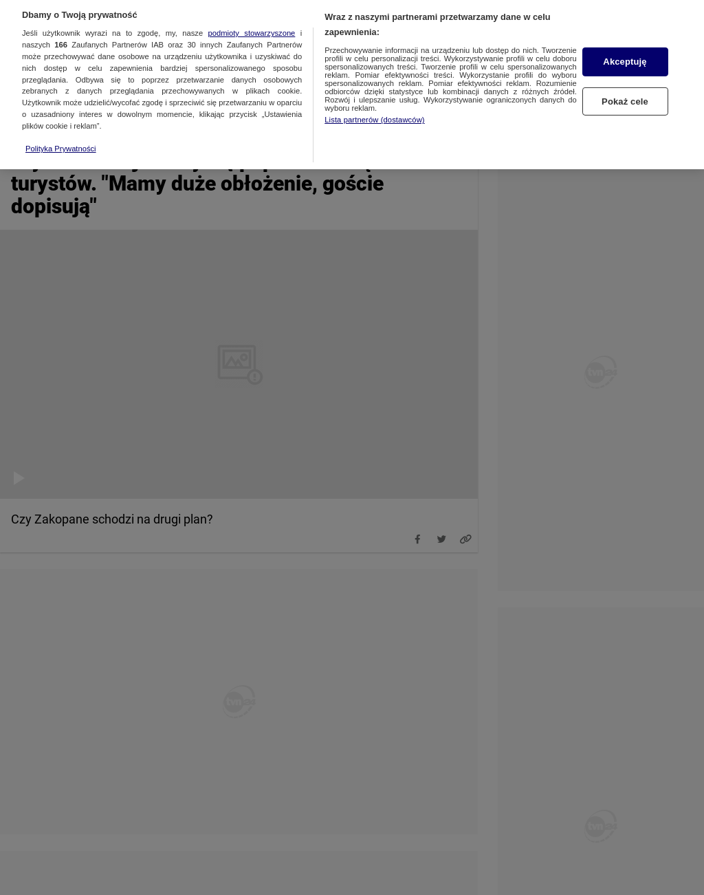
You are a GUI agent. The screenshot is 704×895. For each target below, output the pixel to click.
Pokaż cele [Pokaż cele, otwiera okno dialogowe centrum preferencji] (625, 94)
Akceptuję (624, 55)
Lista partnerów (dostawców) (374, 113)
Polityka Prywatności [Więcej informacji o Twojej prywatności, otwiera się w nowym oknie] (60, 142)
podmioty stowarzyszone (252, 27)
